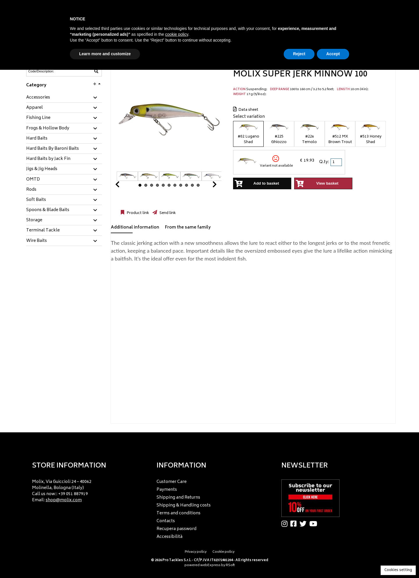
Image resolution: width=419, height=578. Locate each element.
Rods (31, 189)
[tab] (64, 98)
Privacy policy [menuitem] (196, 552)
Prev (124, 186)
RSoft (230, 565)
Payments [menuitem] (167, 489)
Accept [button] (333, 53)
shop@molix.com (64, 500)
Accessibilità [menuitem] (169, 536)
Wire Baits (36, 241)
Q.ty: (324, 162)
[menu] (85, 489)
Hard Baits (36, 138)
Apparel (34, 107)
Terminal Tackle (43, 230)
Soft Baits (36, 200)
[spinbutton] (336, 162)
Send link (167, 213)
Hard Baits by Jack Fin (48, 159)
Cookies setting (398, 570)
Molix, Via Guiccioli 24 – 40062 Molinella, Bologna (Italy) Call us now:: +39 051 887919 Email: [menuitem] (61, 491)
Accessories (38, 97)
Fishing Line (38, 118)
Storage (34, 220)
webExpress (210, 565)
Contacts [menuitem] (166, 521)
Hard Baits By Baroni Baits (52, 148)
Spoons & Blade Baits (47, 210)
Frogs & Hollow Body (47, 128)
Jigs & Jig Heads (41, 169)
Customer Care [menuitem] (172, 482)
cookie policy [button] (176, 34)
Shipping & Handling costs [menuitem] (184, 505)
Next (207, 186)
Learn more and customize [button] (105, 53)
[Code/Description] (50, 71)
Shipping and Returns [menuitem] (178, 497)
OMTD (33, 179)
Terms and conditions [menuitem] (178, 513)
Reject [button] (299, 53)
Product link (137, 213)
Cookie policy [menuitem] (223, 552)
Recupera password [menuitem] (176, 529)
